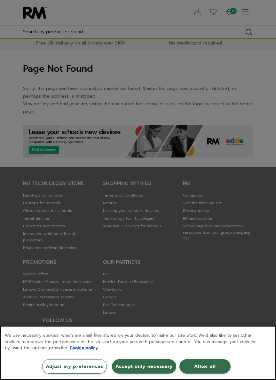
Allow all (205, 366)
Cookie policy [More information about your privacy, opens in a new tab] (84, 348)
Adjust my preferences (74, 366)
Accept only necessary (144, 366)
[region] (138, 353)
